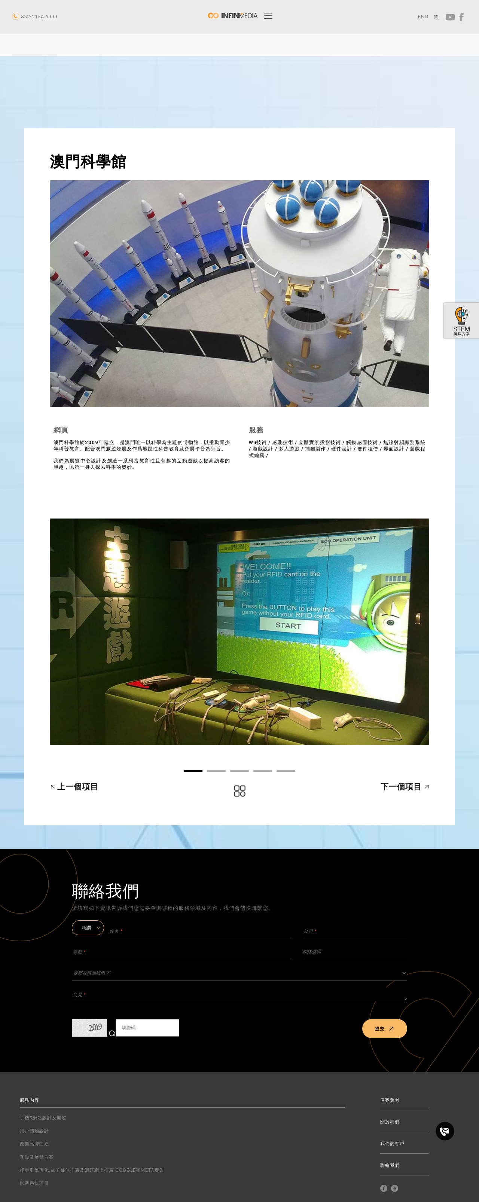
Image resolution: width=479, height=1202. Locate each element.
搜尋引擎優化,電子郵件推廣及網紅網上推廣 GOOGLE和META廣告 (92, 1170)
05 (286, 771)
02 (216, 771)
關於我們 (390, 1122)
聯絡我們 (390, 1165)
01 (193, 771)
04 (262, 771)
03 (239, 771)
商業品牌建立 (34, 1144)
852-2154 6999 (39, 16)
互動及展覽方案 (37, 1157)
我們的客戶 (392, 1143)
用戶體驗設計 (34, 1131)
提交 (384, 1029)
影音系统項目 (34, 1183)
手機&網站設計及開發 (43, 1117)
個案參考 (390, 1100)
